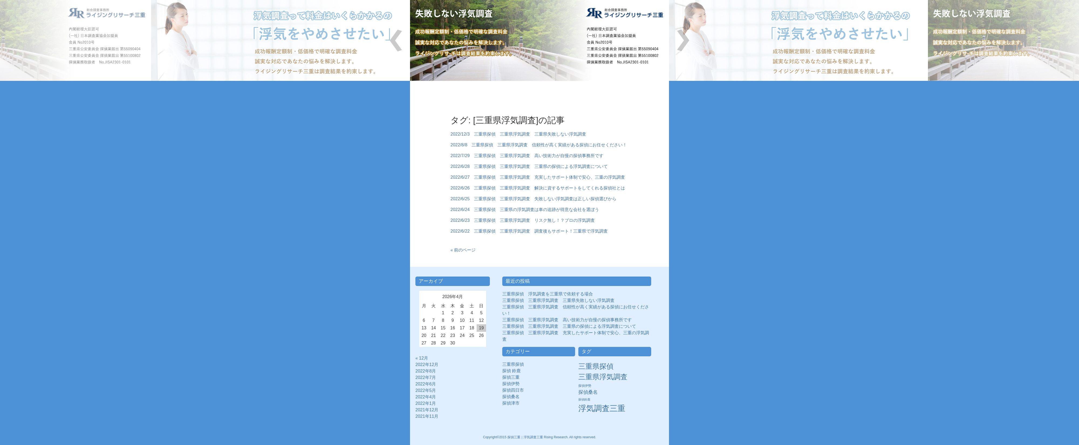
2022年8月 (425, 371)
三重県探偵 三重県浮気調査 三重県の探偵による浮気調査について (569, 326)
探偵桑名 (513, 396)
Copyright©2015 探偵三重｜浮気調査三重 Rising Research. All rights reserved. (539, 437)
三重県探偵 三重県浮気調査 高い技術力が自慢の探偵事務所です (567, 320)
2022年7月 (425, 377)
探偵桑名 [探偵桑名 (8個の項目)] (588, 392)
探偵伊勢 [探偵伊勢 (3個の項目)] (584, 386)
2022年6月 (425, 384)
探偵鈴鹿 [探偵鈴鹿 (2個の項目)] (584, 399)
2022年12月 (426, 364)
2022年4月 (425, 397)
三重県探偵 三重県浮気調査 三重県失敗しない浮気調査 (558, 300)
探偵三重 (511, 377)
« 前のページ (463, 250)
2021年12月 (426, 410)
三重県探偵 (515, 364)
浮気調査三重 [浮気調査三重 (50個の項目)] (601, 408)
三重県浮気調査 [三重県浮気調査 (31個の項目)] (602, 377)
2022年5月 (425, 390)
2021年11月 (426, 416)
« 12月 (421, 358)
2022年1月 (425, 403)
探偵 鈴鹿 (513, 370)
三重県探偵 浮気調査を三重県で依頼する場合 (547, 294)
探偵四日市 (515, 390)
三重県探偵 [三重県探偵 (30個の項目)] (595, 366)
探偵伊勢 (513, 383)
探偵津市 (513, 403)
